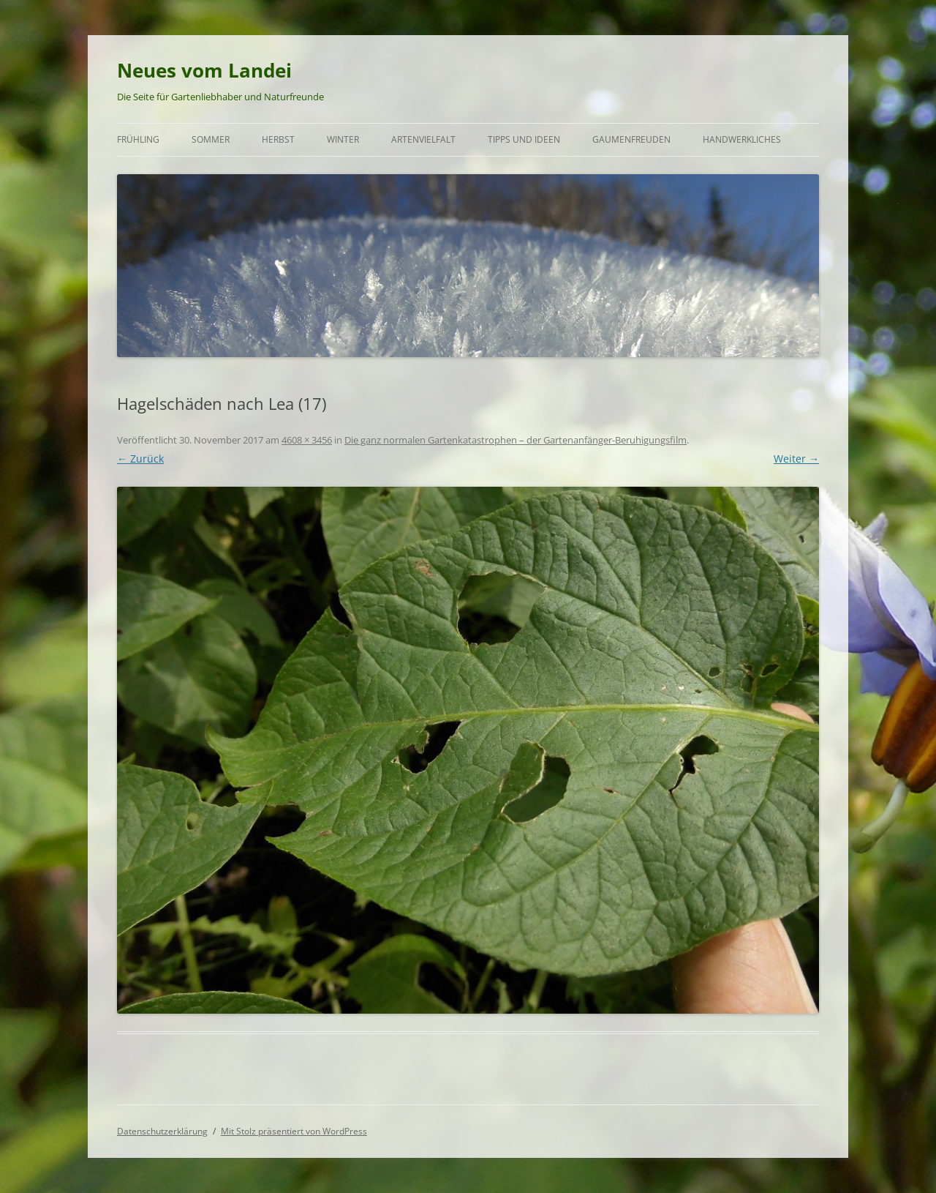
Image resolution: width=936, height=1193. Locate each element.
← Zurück (140, 458)
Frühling (138, 139)
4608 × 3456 (307, 439)
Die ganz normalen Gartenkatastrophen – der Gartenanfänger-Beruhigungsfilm (515, 439)
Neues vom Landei (204, 70)
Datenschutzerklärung (162, 1131)
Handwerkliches (742, 139)
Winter (343, 139)
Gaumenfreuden (631, 139)
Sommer (211, 139)
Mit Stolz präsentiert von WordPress (294, 1131)
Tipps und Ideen (524, 139)
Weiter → (796, 458)
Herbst (278, 139)
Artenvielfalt (423, 139)
